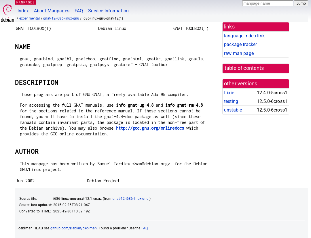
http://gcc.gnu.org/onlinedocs (150, 128)
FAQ (79, 11)
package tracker (240, 44)
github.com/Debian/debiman (73, 228)
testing (231, 101)
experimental (29, 18)
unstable (233, 110)
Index (23, 11)
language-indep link (244, 36)
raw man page (239, 53)
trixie (229, 92)
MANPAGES (25, 2)
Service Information (108, 11)
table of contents (244, 68)
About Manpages (51, 11)
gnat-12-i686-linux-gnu (61, 18)
